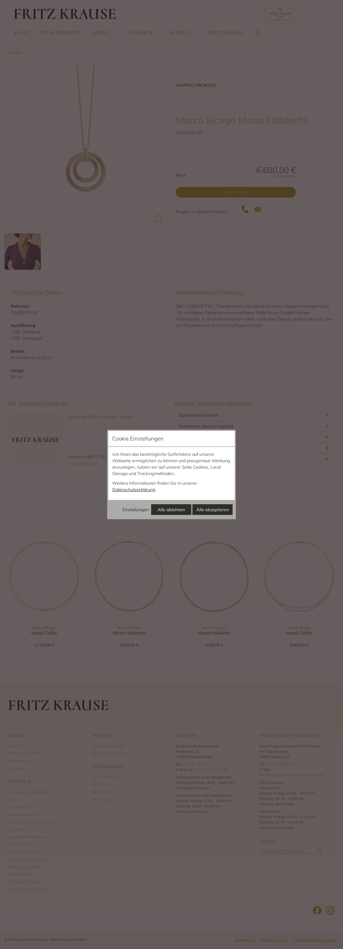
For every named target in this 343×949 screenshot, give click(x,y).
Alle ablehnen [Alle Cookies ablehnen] (171, 509)
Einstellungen (135, 509)
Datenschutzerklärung (133, 489)
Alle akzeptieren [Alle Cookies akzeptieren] (212, 509)
